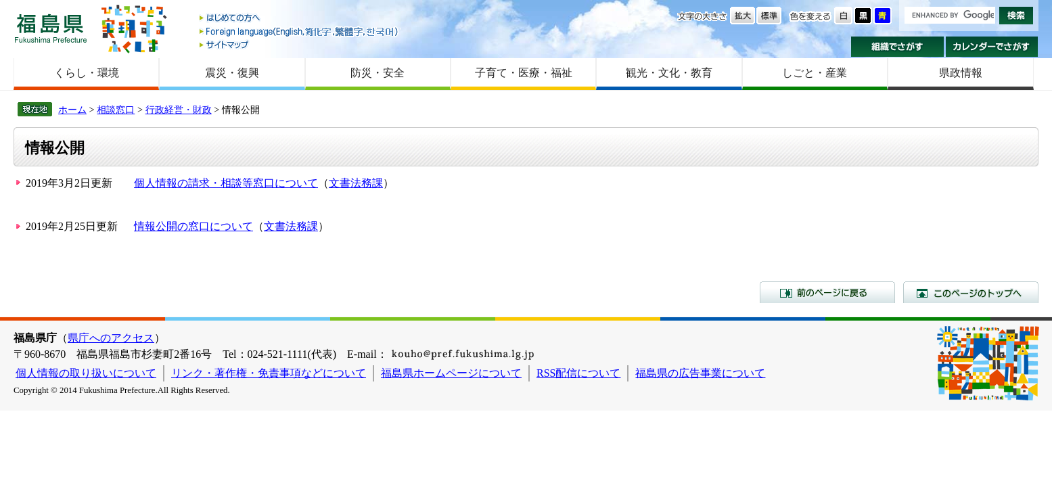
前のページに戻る (827, 292)
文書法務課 (356, 183)
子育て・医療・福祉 (523, 72)
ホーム (72, 109)
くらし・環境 (86, 72)
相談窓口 (116, 109)
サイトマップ (299, 44)
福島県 (51, 28)
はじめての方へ (299, 18)
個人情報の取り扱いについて (86, 373)
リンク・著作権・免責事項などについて (268, 373)
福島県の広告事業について (700, 373)
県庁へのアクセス (111, 338)
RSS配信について (578, 373)
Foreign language (299, 31)
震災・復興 (232, 72)
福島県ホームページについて (451, 373)
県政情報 (960, 72)
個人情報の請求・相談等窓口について (226, 183)
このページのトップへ (970, 292)
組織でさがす (897, 47)
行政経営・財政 (178, 109)
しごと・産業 (814, 72)
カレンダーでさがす (992, 47)
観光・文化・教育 (669, 72)
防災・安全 (377, 72)
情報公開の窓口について (193, 226)
